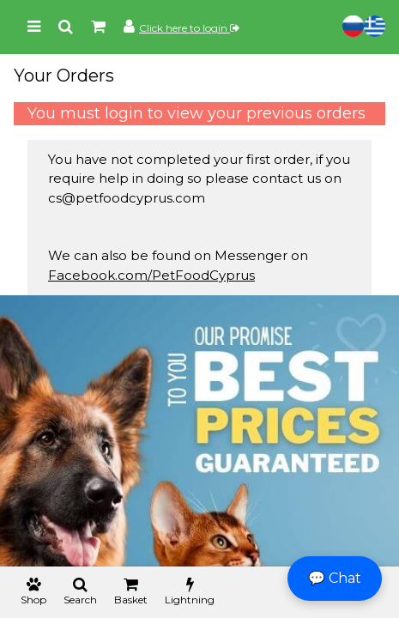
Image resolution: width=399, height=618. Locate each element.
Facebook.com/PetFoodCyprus (151, 275)
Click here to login (189, 27)
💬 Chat (334, 578)
